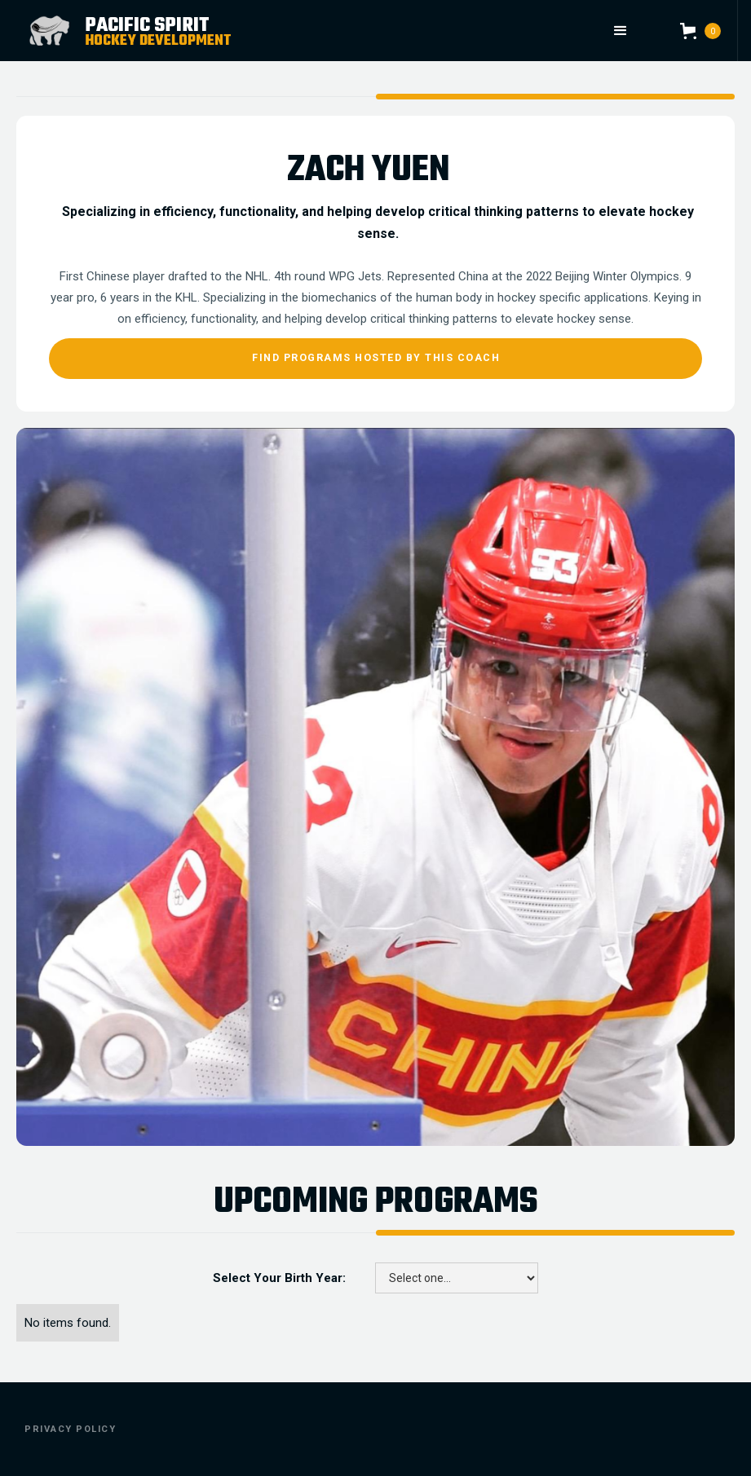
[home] (191, 30)
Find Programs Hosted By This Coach (376, 357)
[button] (620, 30)
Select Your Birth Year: (279, 1278)
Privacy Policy (70, 1429)
